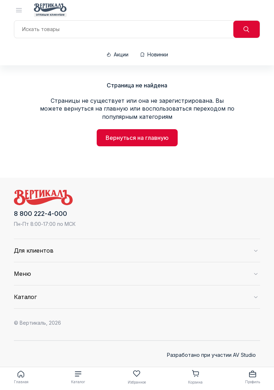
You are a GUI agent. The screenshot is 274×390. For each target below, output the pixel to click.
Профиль (252, 377)
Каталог (78, 377)
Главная (21, 377)
